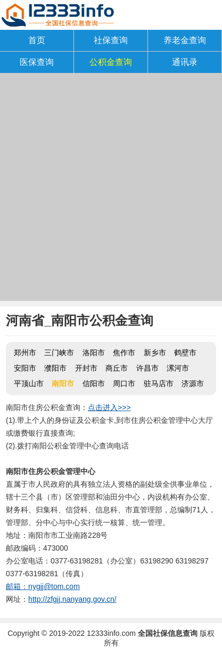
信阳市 (94, 383)
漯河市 (178, 368)
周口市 (124, 383)
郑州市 (25, 352)
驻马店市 (159, 383)
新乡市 (155, 352)
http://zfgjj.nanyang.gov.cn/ (72, 599)
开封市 (86, 368)
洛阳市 (94, 352)
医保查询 (37, 62)
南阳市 (63, 383)
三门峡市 (59, 352)
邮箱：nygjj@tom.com (43, 586)
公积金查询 (110, 62)
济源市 (193, 383)
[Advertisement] (111, 190)
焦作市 (124, 352)
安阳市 (25, 368)
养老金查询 (184, 40)
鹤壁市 (185, 352)
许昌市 (147, 368)
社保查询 (111, 40)
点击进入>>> (109, 407)
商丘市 (116, 368)
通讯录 (185, 62)
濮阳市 (55, 368)
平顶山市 (29, 383)
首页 (36, 40)
